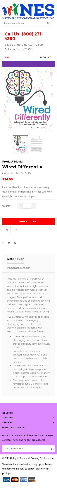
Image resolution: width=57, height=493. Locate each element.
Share (4, 243)
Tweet (10, 243)
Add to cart (28, 221)
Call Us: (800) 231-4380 (24, 36)
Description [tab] (15, 259)
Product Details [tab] (18, 268)
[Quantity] (26, 206)
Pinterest (16, 243)
